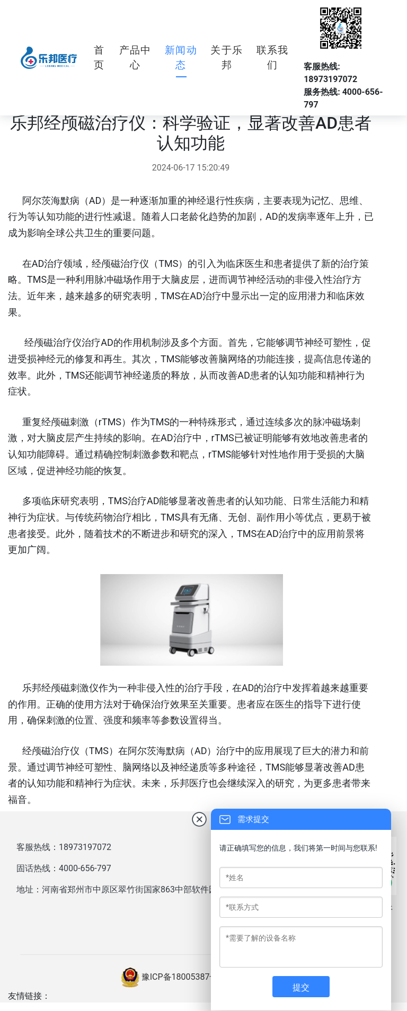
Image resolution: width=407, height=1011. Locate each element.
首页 (99, 57)
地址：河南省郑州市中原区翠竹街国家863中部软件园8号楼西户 (136, 889)
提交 (301, 987)
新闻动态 (181, 57)
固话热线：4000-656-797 (63, 868)
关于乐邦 (226, 57)
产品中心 (135, 57)
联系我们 (272, 57)
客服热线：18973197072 (63, 847)
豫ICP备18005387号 (179, 977)
